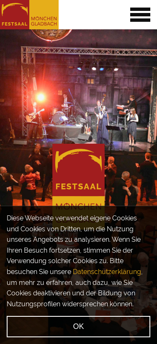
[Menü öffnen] (140, 14)
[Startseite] (29, 14)
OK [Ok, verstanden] (78, 326)
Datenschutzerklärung (107, 272)
